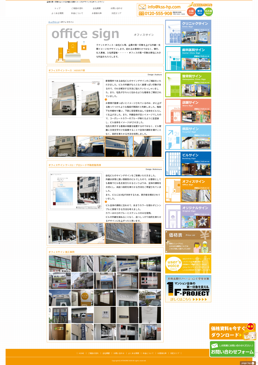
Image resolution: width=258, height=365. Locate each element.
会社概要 (106, 353)
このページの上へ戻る (248, 363)
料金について (148, 353)
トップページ (53, 22)
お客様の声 (162, 353)
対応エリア (174, 353)
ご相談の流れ (93, 353)
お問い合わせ (119, 353)
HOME (81, 353)
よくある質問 (133, 353)
